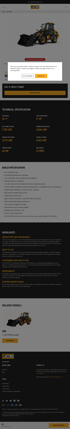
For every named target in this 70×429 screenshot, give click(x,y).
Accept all (41, 76)
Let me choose (27, 76)
